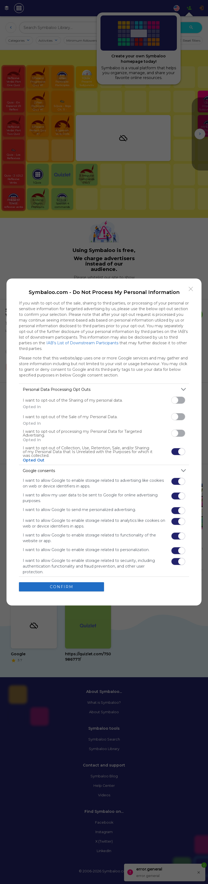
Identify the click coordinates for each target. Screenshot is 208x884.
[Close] (191, 289)
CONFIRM (61, 586)
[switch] (178, 400)
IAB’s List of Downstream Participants (82, 342)
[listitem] (104, 389)
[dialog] (104, 442)
